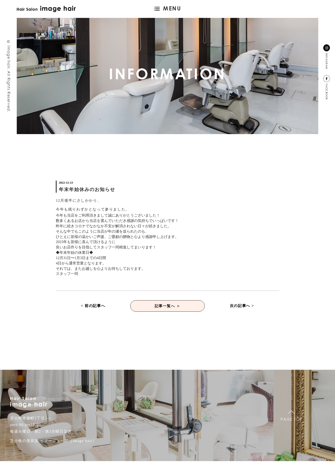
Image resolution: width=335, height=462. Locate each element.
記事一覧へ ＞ (167, 306)
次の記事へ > (242, 306)
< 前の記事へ (93, 306)
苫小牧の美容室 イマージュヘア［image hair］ (53, 442)
